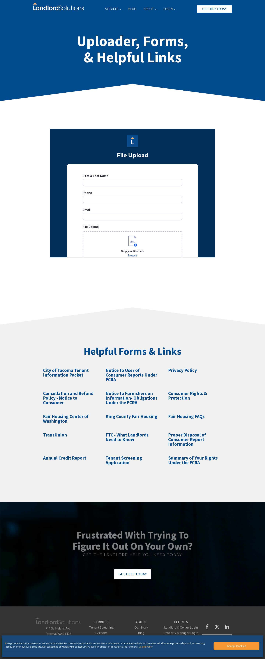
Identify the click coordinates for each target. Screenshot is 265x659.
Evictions (101, 633)
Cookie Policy (146, 646)
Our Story (141, 627)
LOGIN (168, 9)
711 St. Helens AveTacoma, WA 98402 (58, 631)
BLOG (132, 9)
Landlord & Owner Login (181, 627)
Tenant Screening (101, 627)
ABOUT (149, 9)
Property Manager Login (181, 633)
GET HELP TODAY (214, 9)
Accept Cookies (236, 646)
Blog (141, 633)
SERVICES (111, 9)
